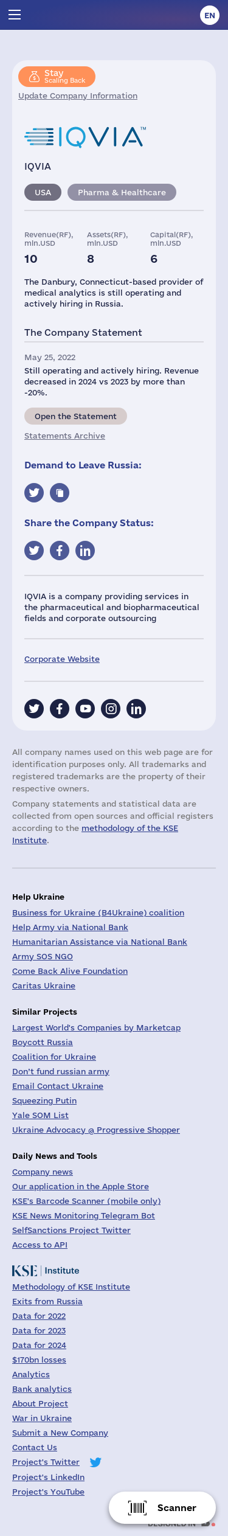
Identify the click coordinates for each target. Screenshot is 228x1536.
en (209, 15)
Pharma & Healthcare (122, 192)
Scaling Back (64, 76)
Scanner (176, 1508)
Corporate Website (62, 659)
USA (43, 192)
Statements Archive (64, 435)
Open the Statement (76, 416)
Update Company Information (77, 95)
